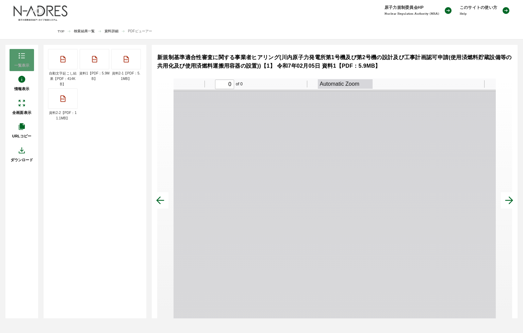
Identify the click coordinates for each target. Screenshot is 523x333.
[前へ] (160, 200)
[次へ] (509, 200)
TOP (61, 31)
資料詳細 (111, 31)
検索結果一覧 (84, 31)
